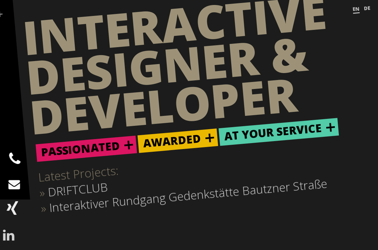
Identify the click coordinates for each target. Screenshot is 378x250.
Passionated (80, 149)
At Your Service (273, 132)
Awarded (171, 141)
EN (356, 9)
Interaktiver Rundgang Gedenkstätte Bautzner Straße (188, 195)
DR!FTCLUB (77, 189)
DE (367, 8)
